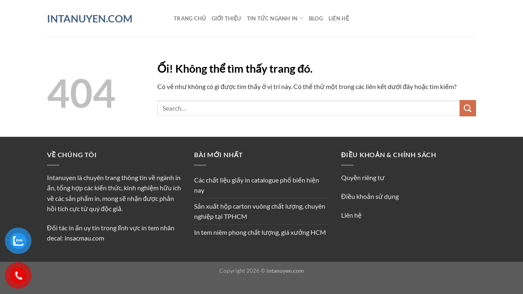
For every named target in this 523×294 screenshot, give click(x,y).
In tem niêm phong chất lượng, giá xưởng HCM (260, 232)
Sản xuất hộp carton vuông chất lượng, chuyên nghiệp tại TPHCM (259, 211)
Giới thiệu (226, 18)
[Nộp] (468, 108)
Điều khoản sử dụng (370, 196)
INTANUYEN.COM (89, 18)
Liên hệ (339, 18)
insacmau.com (84, 238)
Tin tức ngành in (275, 18)
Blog (316, 18)
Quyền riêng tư (362, 177)
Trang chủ (190, 18)
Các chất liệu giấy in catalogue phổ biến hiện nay (256, 185)
